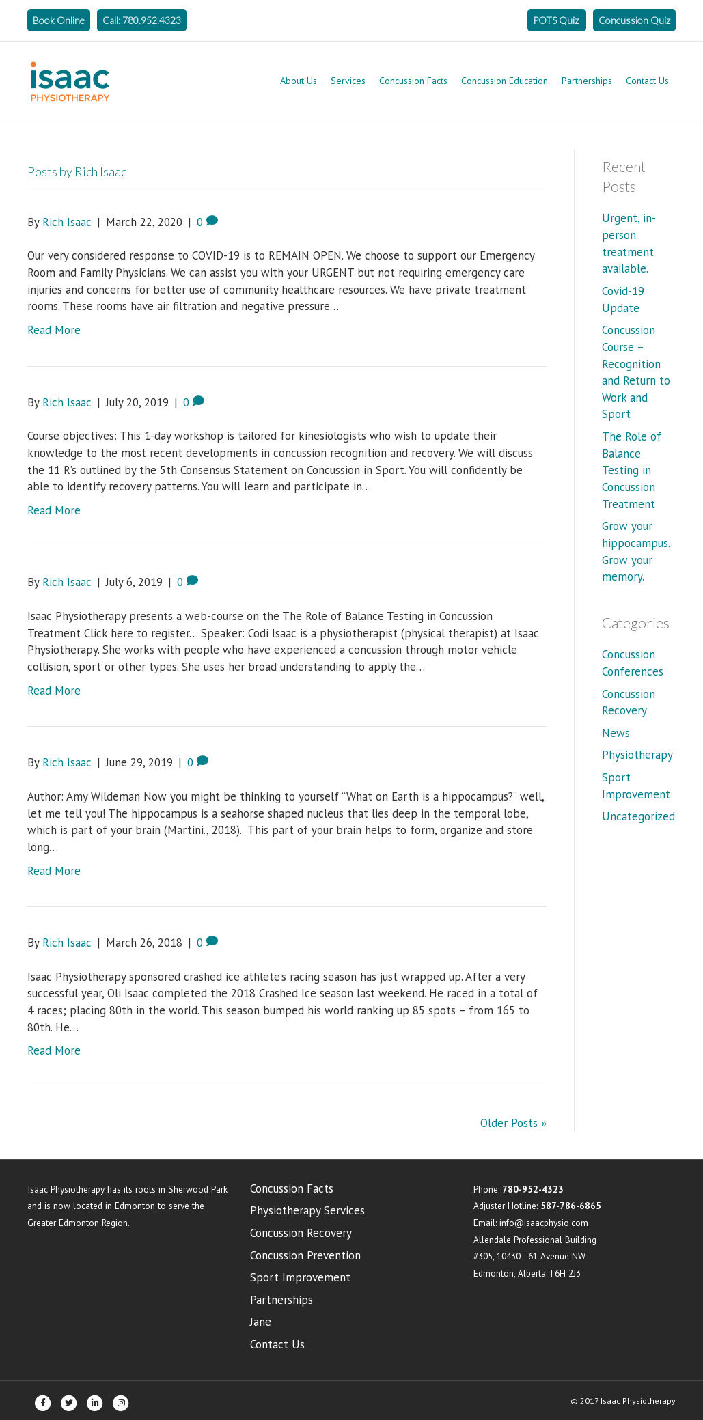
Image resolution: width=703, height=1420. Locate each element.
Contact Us (647, 80)
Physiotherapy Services (307, 1210)
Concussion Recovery (301, 1232)
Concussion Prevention (305, 1255)
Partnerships (587, 80)
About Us (298, 80)
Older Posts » (513, 1122)
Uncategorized (638, 816)
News (616, 732)
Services (348, 80)
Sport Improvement (300, 1277)
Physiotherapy (637, 754)
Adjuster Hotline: (537, 1205)
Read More (54, 329)
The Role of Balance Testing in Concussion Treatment (631, 470)
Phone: (518, 1189)
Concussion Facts (413, 80)
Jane (260, 1321)
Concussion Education (504, 80)
